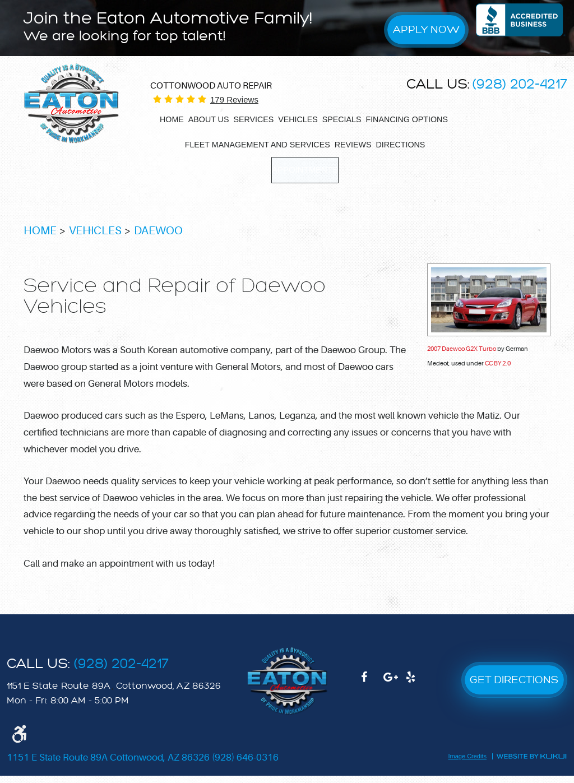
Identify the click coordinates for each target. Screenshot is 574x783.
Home (172, 119)
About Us (208, 119)
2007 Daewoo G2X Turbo (461, 356)
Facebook (372, 690)
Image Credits (467, 764)
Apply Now (426, 29)
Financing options (406, 119)
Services (253, 119)
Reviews (353, 144)
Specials (342, 119)
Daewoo (158, 238)
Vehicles (298, 119)
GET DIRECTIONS (514, 687)
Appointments (305, 169)
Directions (400, 144)
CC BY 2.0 (498, 370)
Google (394, 690)
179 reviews (234, 99)
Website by (531, 763)
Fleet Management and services (257, 144)
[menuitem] (172, 119)
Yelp (417, 690)
